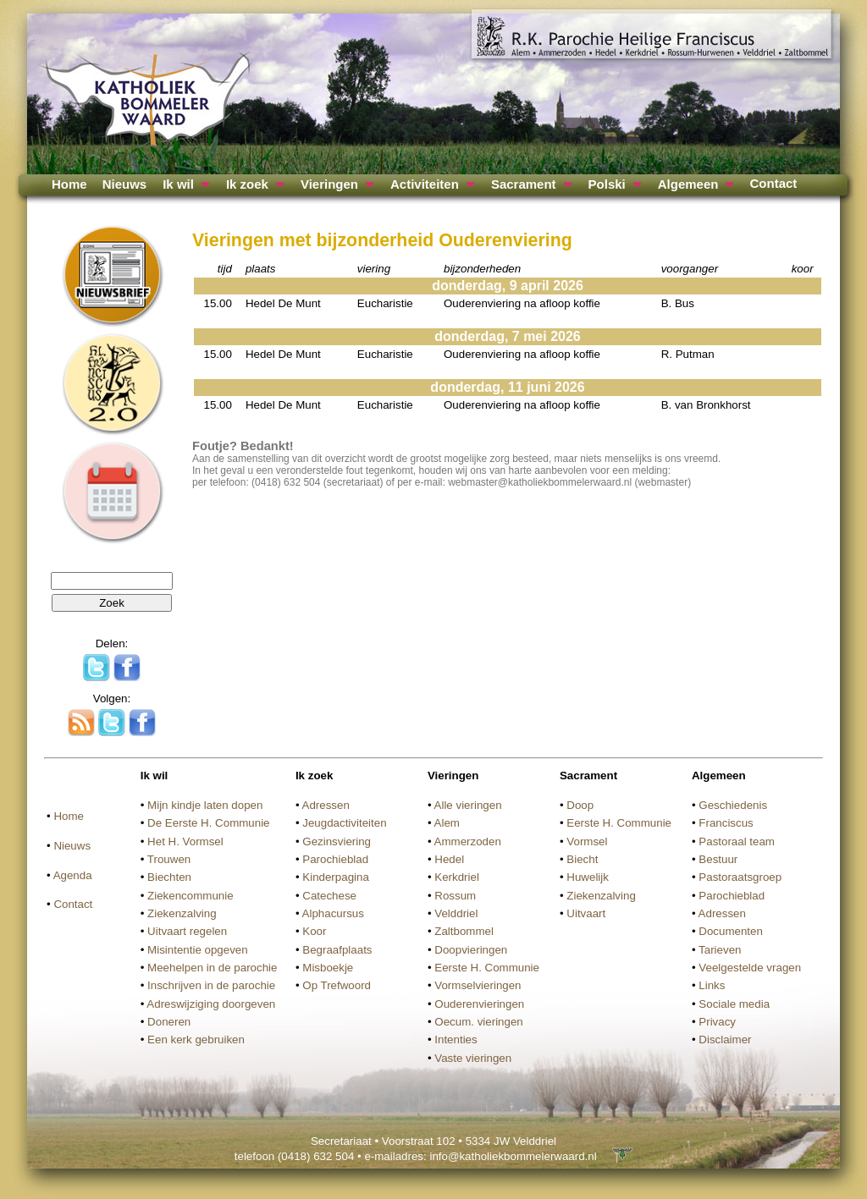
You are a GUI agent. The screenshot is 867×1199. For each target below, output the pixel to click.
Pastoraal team (737, 841)
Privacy (717, 1021)
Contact (773, 183)
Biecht (582, 859)
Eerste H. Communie (486, 967)
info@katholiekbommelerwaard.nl (512, 1156)
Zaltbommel (464, 931)
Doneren (169, 1021)
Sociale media (734, 1004)
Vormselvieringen (477, 985)
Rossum (455, 895)
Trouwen (169, 859)
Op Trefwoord (336, 985)
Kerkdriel (456, 877)
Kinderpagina (335, 877)
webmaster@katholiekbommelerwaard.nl (540, 482)
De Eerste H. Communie (208, 823)
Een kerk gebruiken (196, 1039)
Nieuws (124, 184)
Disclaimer (725, 1039)
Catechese (329, 895)
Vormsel (586, 841)
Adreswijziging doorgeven (210, 1004)
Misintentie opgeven (197, 949)
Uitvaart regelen (187, 931)
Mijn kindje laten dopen (204, 805)
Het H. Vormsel (185, 841)
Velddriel (456, 913)
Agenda (72, 875)
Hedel (449, 859)
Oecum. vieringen (478, 1021)
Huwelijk (587, 877)
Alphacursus (333, 913)
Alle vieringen (468, 805)
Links (712, 985)
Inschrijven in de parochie (211, 985)
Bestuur (718, 859)
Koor (314, 931)
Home (69, 184)
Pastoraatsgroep (740, 877)
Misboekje (327, 967)
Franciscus (726, 823)
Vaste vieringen (472, 1058)
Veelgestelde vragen (750, 967)
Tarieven (720, 949)
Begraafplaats (337, 949)
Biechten (169, 877)
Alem (447, 823)
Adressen (326, 805)
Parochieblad (335, 859)
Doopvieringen (470, 949)
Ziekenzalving (182, 913)
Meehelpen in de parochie (212, 967)
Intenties (455, 1039)
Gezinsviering (336, 841)
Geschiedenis (733, 805)
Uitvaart (585, 913)
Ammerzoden (467, 841)
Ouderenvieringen (479, 1004)
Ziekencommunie (190, 895)
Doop (580, 805)
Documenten (731, 931)
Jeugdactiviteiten (344, 823)
